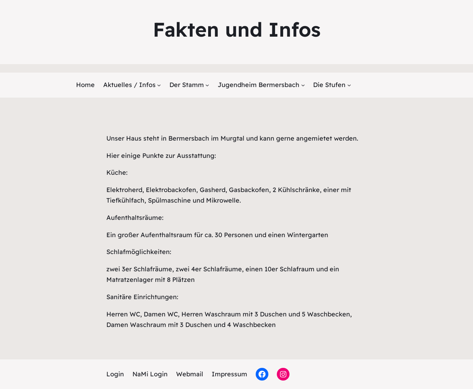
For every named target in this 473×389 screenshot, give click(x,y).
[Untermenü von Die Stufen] (349, 85)
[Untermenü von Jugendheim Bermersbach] (303, 85)
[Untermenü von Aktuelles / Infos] (159, 85)
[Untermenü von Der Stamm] (207, 85)
